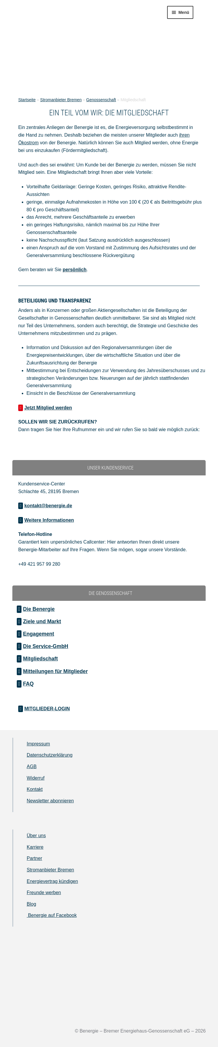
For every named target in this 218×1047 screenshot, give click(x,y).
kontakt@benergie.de (48, 505)
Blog (31, 904)
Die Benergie (39, 609)
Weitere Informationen (49, 520)
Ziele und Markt (42, 621)
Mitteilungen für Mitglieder (55, 671)
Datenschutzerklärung (50, 755)
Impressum (38, 743)
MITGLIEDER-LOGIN (47, 708)
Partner (34, 858)
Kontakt (35, 789)
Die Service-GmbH (45, 646)
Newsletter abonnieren (50, 800)
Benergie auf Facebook (52, 915)
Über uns (36, 835)
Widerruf (35, 778)
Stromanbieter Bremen (61, 99)
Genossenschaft (101, 99)
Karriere (35, 847)
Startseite (27, 99)
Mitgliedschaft (40, 659)
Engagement (38, 634)
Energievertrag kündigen (52, 881)
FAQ (28, 684)
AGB (32, 766)
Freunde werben (44, 892)
